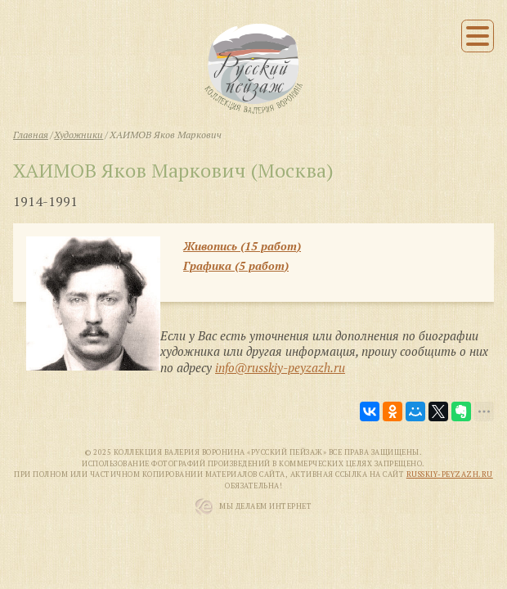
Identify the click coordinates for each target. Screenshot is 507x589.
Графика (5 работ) (236, 265)
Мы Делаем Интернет (265, 506)
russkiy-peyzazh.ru (449, 474)
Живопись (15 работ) (242, 246)
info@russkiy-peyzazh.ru (280, 367)
